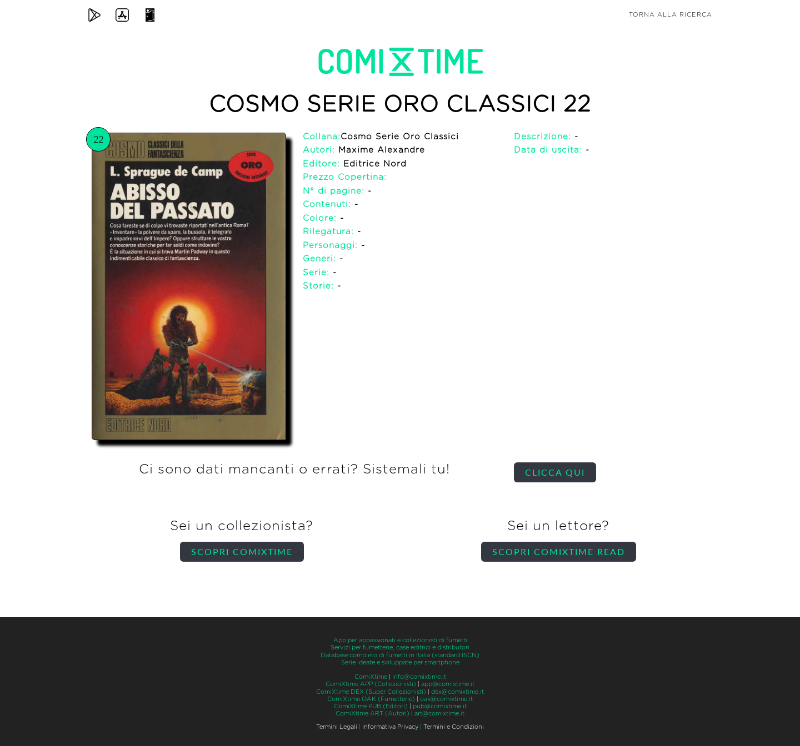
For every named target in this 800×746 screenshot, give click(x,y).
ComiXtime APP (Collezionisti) (371, 684)
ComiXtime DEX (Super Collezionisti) (371, 692)
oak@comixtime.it (446, 699)
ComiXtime (370, 677)
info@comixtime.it (419, 677)
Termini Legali (336, 727)
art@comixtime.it (439, 713)
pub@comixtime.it (440, 706)
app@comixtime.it (447, 684)
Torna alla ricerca (670, 15)
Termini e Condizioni (453, 727)
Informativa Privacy (390, 727)
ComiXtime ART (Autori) (372, 713)
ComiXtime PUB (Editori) (371, 706)
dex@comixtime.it (457, 692)
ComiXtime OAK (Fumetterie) (371, 699)
